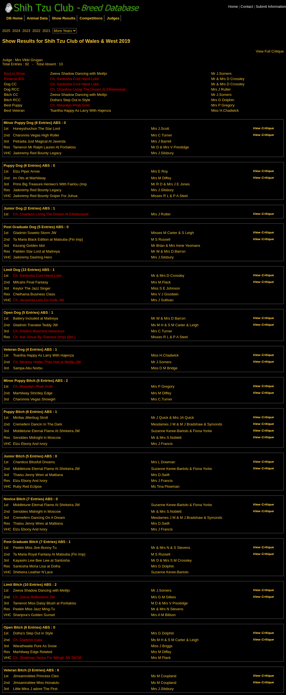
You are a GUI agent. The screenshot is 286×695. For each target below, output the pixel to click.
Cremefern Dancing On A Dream (39, 517)
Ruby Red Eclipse (27, 486)
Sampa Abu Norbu (27, 368)
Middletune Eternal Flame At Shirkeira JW (46, 431)
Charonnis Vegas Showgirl (34, 399)
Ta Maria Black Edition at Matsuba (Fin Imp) (48, 239)
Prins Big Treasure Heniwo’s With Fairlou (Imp (50, 184)
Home (233, 6)
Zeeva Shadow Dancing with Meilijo (78, 73)
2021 (46, 31)
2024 (16, 31)
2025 (6, 31)
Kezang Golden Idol (29, 245)
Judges (113, 18)
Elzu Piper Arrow (26, 171)
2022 (36, 31)
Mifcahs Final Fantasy (30, 282)
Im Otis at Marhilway (29, 178)
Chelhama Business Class (34, 294)
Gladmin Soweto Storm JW (34, 233)
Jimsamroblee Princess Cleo (36, 676)
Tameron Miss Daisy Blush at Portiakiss (44, 603)
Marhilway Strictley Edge (32, 393)
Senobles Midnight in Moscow (37, 437)
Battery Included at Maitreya (35, 318)
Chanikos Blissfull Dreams (34, 462)
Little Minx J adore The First (35, 689)
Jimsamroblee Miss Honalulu (36, 683)
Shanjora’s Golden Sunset (34, 615)
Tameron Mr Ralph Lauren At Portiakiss (44, 147)
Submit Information (271, 6)
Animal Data (37, 18)
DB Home (14, 18)
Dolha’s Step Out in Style (70, 100)
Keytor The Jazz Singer (31, 288)
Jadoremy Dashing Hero (32, 257)
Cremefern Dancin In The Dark (37, 424)
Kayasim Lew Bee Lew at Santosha (41, 560)
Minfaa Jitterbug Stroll (30, 417)
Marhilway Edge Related (32, 652)
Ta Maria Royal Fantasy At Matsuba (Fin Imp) (49, 554)
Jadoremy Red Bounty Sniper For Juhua (45, 196)
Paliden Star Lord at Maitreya (36, 251)
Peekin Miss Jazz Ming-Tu (34, 609)
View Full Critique (270, 51)
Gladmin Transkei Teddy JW (35, 325)
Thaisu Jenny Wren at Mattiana (38, 475)
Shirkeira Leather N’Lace (33, 572)
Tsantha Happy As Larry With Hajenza (80, 110)
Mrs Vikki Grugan (28, 60)
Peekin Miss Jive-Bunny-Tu (35, 547)
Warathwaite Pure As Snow (35, 646)
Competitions (91, 18)
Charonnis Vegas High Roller (36, 135)
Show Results (63, 18)
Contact (247, 6)
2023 (26, 31)
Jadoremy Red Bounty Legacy (37, 153)
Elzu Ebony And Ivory (30, 444)
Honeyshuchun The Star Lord (36, 128)
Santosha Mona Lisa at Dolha (36, 566)
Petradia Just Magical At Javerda (39, 141)
